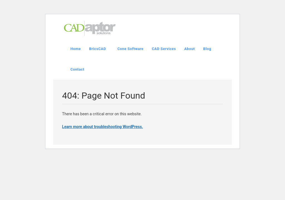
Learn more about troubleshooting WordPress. (102, 126)
